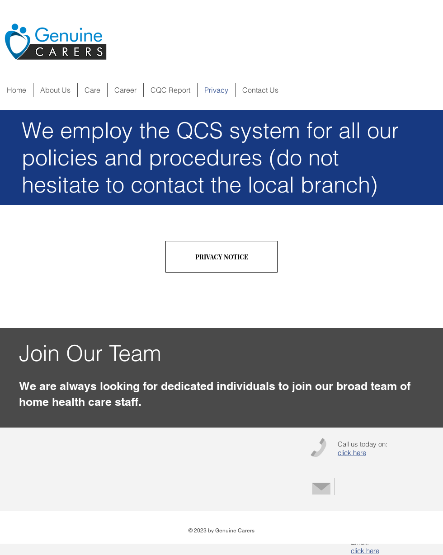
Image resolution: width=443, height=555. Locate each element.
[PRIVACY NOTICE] (221, 257)
